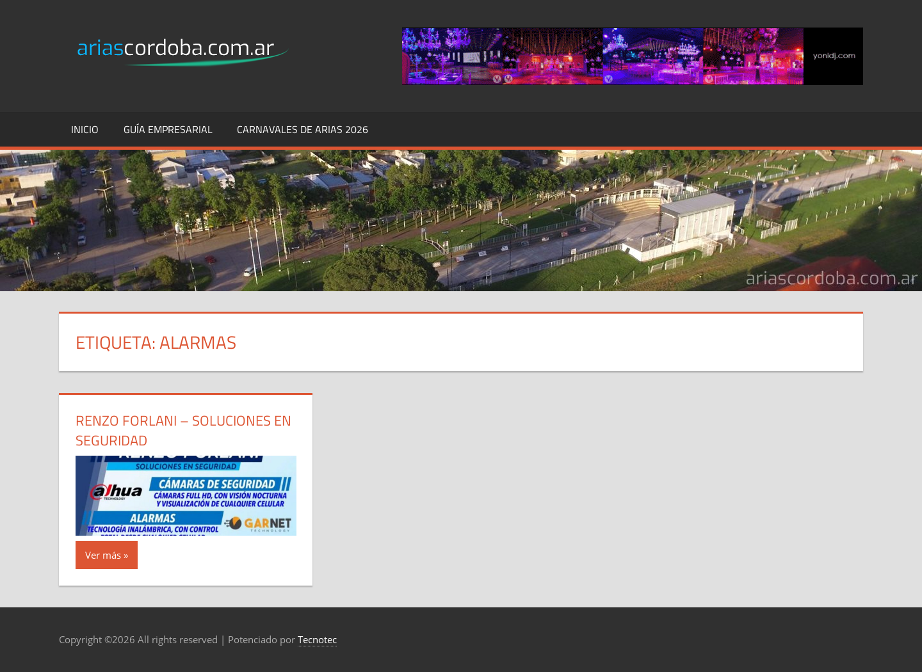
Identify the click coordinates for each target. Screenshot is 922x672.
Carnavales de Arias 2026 (302, 129)
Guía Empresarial (168, 129)
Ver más (103, 554)
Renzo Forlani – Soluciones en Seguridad (183, 430)
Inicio (85, 129)
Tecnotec (317, 639)
